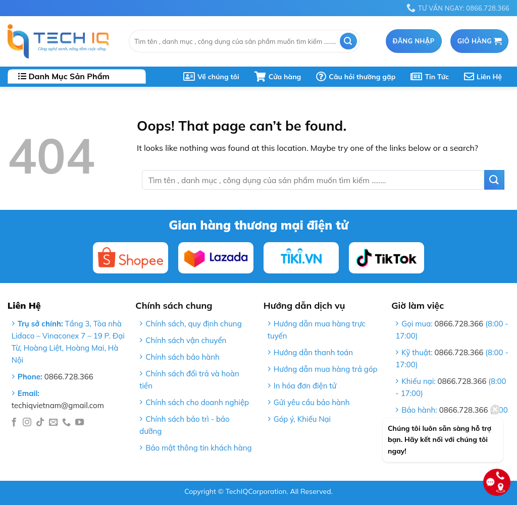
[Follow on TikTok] (40, 423)
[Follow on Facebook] (14, 423)
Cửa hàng (277, 77)
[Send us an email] (53, 423)
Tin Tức (429, 77)
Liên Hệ (483, 77)
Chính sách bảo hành (182, 357)
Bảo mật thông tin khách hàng (198, 448)
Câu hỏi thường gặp (355, 77)
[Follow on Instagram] (27, 423)
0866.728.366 (68, 376)
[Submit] (348, 41)
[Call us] (66, 423)
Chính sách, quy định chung (193, 323)
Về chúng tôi (211, 77)
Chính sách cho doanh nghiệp (197, 402)
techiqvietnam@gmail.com (58, 405)
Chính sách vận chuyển (185, 340)
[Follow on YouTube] (79, 423)
